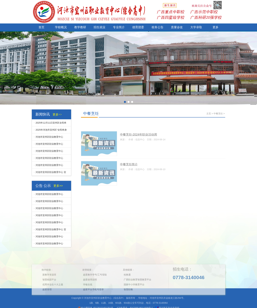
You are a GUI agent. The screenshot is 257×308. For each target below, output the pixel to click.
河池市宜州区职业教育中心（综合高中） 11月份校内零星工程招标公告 (50, 166)
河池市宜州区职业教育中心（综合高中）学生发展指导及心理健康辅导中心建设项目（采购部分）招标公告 (50, 244)
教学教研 (80, 27)
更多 (215, 27)
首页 (41, 27)
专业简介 (119, 27)
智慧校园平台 (49, 289)
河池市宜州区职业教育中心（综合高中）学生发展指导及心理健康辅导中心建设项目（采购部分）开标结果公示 (50, 237)
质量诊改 (177, 27)
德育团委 (138, 27)
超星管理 (47, 299)
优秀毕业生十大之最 (52, 294)
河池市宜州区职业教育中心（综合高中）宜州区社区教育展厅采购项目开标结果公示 (50, 159)
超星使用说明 (90, 289)
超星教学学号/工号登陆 (95, 284)
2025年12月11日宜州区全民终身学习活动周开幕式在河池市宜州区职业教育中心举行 (50, 123)
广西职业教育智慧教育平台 (137, 289)
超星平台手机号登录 (93, 299)
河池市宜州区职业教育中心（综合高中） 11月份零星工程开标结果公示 (50, 152)
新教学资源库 (49, 284)
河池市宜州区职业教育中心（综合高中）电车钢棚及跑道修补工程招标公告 (50, 145)
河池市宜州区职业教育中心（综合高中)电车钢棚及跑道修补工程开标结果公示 (50, 138)
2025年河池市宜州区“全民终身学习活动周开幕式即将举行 (50, 130)
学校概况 (61, 27)
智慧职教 (128, 299)
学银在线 (87, 294)
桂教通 (127, 284)
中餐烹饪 (91, 113)
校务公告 (157, 27)
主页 (208, 113)
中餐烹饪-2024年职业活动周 (138, 142)
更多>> (57, 114)
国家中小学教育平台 (134, 294)
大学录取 (196, 27)
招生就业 (99, 27)
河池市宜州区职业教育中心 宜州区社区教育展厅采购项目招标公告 (50, 173)
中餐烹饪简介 (129, 172)
